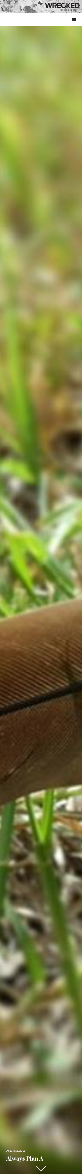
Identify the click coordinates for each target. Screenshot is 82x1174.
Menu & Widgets (74, 24)
